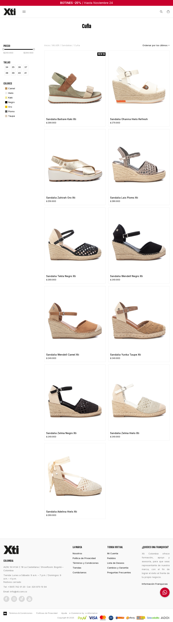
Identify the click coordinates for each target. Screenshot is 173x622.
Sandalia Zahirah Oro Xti (60, 197)
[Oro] (8, 107)
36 (19, 67)
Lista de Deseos (115, 563)
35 (13, 67)
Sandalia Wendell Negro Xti (126, 276)
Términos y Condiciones (86, 563)
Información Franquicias (155, 583)
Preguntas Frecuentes (119, 572)
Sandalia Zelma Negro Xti (61, 433)
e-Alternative (91, 613)
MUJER (55, 45)
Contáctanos (79, 572)
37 (25, 67)
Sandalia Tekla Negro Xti (61, 276)
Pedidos (111, 558)
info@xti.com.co (18, 591)
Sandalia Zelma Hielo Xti (124, 433)
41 (25, 73)
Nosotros (77, 553)
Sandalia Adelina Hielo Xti (61, 511)
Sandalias (67, 45)
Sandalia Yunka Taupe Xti (125, 354)
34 (6, 67)
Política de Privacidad (84, 558)
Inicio (47, 45)
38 (6, 73)
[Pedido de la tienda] (153, 45)
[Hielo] (8, 93)
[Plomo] (9, 111)
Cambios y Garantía (117, 567)
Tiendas (77, 567)
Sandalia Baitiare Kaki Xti (61, 119)
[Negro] (9, 102)
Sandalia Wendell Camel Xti (62, 354)
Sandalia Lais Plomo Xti (124, 197)
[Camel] (9, 88)
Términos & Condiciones (20, 613)
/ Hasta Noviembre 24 (86, 3)
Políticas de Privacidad (46, 613)
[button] (165, 592)
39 (13, 73)
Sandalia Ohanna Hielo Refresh (129, 119)
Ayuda (64, 613)
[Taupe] (9, 116)
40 (19, 73)
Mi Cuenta (112, 553)
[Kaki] (8, 98)
